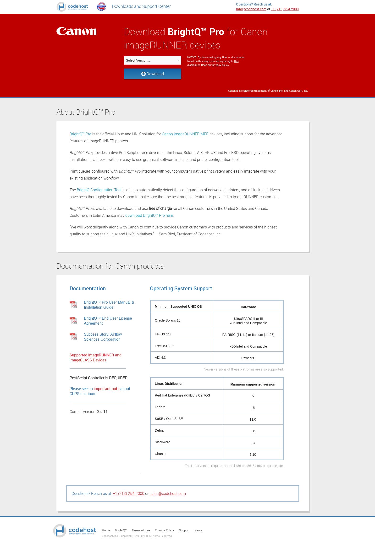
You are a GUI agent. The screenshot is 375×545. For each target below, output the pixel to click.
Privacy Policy (164, 530)
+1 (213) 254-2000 (285, 9)
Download (152, 73)
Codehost (74, 531)
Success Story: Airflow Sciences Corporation (103, 336)
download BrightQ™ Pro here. (149, 215)
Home (106, 530)
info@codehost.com (251, 9)
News (198, 530)
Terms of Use (141, 530)
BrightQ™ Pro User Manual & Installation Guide (109, 304)
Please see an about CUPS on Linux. (100, 391)
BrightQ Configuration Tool (99, 189)
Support (184, 530)
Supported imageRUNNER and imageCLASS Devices (95, 358)
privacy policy (220, 65)
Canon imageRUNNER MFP (185, 134)
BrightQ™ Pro (80, 134)
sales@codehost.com (167, 493)
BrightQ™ (121, 530)
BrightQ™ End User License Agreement (108, 320)
